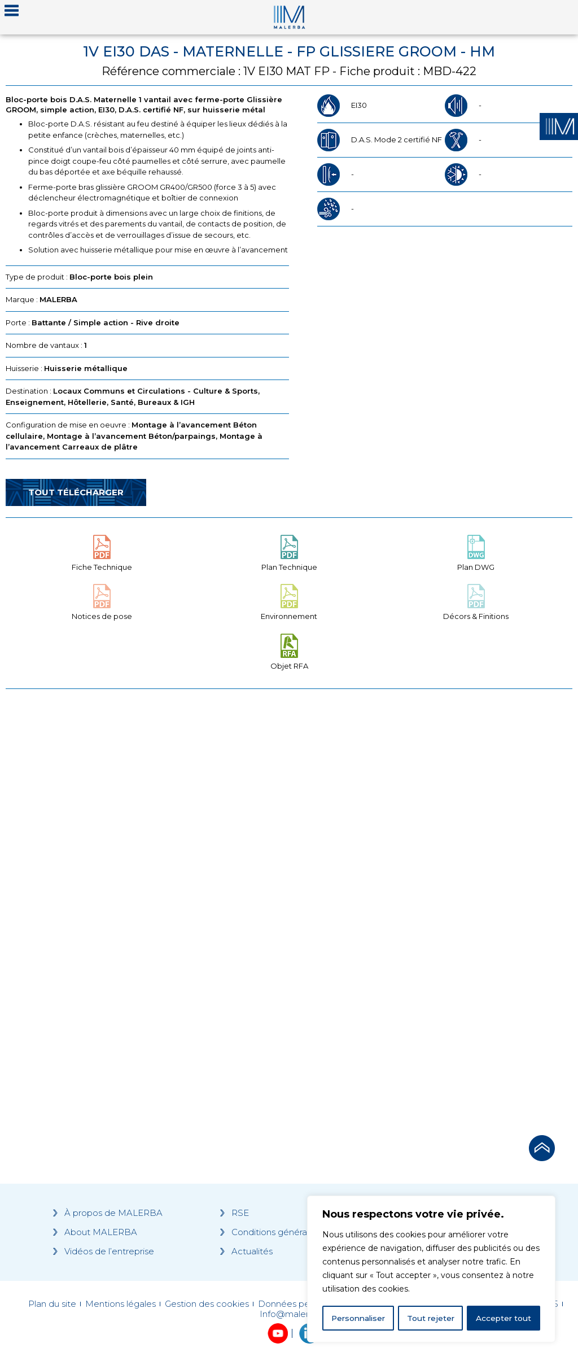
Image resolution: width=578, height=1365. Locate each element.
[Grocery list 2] (433, 908)
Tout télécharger (76, 492)
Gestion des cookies (207, 1304)
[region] (431, 1269)
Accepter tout (504, 1318)
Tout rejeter (432, 1318)
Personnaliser (359, 1318)
